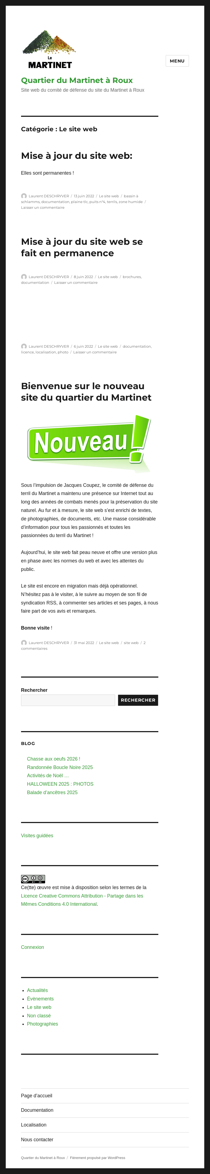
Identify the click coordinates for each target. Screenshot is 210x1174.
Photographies (42, 1024)
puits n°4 (97, 201)
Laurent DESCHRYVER (49, 196)
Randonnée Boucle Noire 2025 (60, 767)
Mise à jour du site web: (76, 155)
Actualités (37, 990)
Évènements (40, 999)
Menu (177, 61)
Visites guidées (37, 835)
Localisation (33, 1125)
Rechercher (34, 690)
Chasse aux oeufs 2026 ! (53, 759)
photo (63, 352)
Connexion (32, 947)
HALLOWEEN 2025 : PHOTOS (60, 784)
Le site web (109, 196)
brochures (132, 277)
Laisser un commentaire (43, 207)
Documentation (37, 1110)
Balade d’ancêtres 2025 (52, 792)
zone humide (131, 201)
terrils (112, 201)
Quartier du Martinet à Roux (77, 80)
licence (27, 352)
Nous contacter (37, 1139)
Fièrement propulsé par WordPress (97, 1158)
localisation (46, 352)
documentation (55, 201)
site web (131, 642)
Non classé (39, 1015)
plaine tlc (79, 201)
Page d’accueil (36, 1095)
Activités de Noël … (48, 775)
